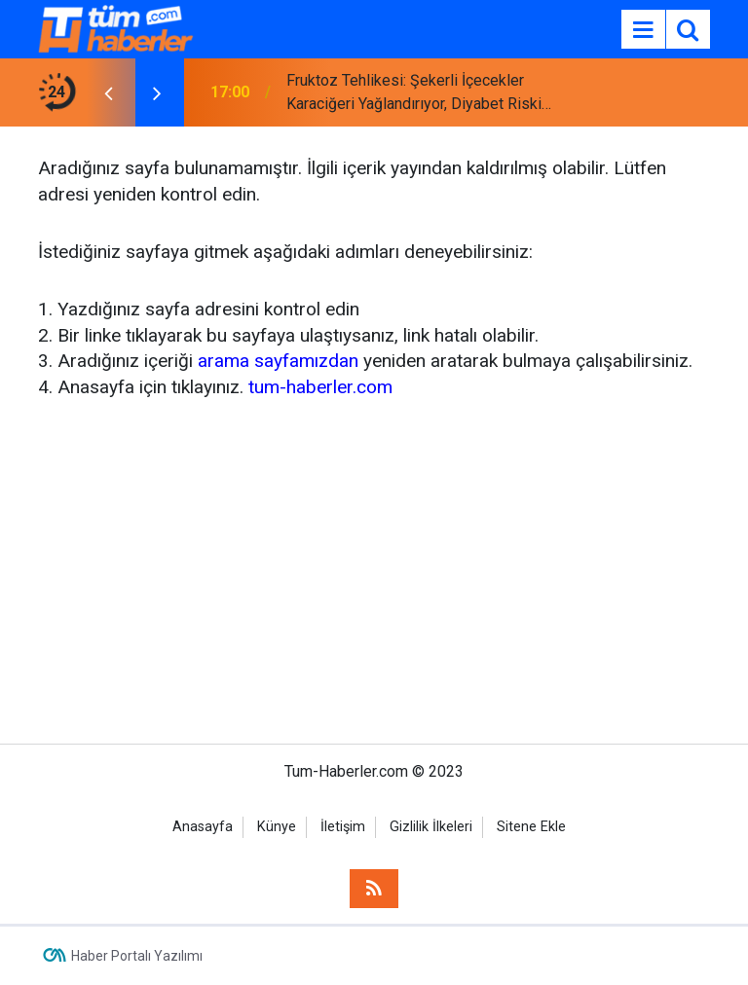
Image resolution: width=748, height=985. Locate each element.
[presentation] (108, 92)
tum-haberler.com (320, 387)
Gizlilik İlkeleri (431, 827)
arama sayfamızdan (278, 360)
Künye (276, 827)
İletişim (342, 827)
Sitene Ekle (531, 827)
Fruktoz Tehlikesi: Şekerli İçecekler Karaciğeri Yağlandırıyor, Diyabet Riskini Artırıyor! (419, 93)
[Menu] (642, 30)
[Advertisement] (374, 568)
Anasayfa (202, 827)
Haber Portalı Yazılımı (137, 956)
